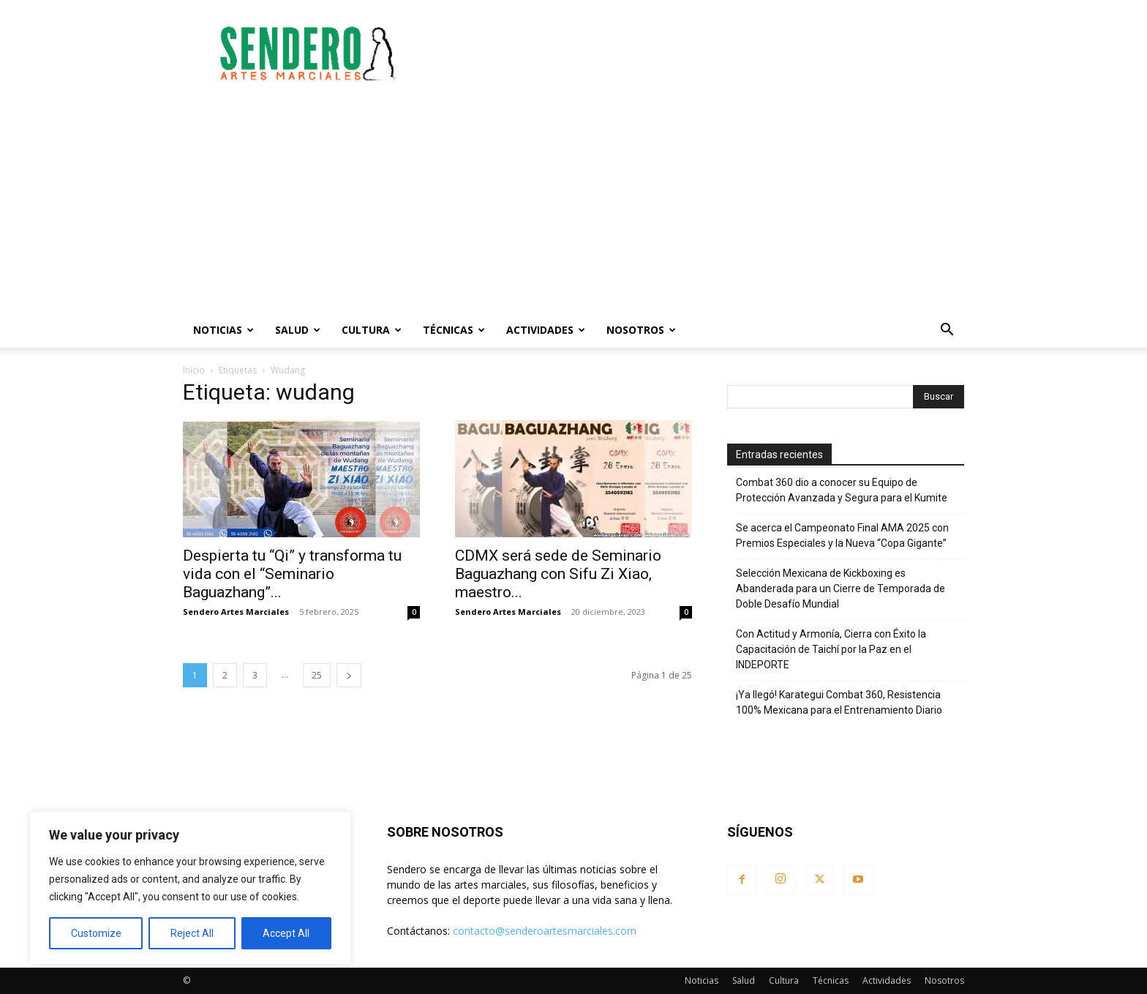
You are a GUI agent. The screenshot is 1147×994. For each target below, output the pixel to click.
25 (317, 675)
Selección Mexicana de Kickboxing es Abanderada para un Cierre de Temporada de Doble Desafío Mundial (840, 588)
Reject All (192, 933)
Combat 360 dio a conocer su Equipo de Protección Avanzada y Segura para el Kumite (841, 490)
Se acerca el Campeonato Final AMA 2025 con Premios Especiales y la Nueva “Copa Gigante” (842, 535)
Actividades (545, 330)
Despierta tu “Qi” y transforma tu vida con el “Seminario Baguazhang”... (292, 574)
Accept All (286, 933)
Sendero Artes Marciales (236, 611)
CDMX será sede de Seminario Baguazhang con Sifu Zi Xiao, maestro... (558, 574)
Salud (297, 330)
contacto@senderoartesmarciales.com (544, 931)
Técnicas (454, 330)
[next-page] (348, 675)
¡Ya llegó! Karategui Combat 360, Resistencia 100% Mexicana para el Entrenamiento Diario (839, 702)
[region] (190, 888)
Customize (96, 933)
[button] (946, 331)
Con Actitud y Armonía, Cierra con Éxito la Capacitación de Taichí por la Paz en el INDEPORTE (831, 649)
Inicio (194, 370)
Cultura (372, 330)
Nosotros (641, 330)
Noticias (223, 330)
